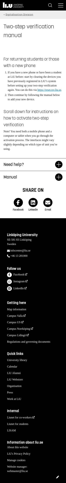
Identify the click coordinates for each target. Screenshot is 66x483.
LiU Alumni (14, 373)
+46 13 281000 (18, 255)
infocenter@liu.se (20, 250)
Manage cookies (16, 460)
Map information (16, 309)
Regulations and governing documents (28, 341)
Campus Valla (15, 315)
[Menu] (60, 5)
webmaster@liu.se (17, 471)
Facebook (15, 274)
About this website (17, 447)
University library (17, 360)
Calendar (12, 366)
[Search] (50, 5)
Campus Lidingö (16, 335)
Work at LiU (14, 398)
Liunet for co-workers (19, 417)
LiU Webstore (15, 379)
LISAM (11, 430)
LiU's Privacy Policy (18, 453)
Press (10, 392)
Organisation (14, 385)
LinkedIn (15, 288)
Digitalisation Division (19, 14)
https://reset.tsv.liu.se (49, 89)
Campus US (14, 322)
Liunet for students (17, 423)
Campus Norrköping (18, 328)
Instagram (16, 281)
